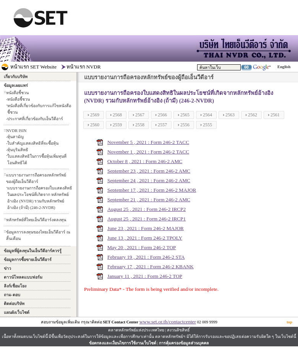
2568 (117, 114)
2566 (162, 114)
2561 (275, 114)
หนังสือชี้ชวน (18, 99)
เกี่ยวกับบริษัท (16, 77)
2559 (117, 124)
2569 (94, 114)
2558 (139, 124)
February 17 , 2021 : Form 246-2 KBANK (150, 266)
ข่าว (7, 268)
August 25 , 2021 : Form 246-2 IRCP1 (146, 219)
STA (180, 257)
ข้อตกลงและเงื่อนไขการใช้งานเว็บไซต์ (122, 343)
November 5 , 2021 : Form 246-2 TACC (148, 142)
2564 (207, 114)
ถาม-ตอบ (12, 295)
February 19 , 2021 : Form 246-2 (141, 257)
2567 (139, 114)
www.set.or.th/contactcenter (167, 322)
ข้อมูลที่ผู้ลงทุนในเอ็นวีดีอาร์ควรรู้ (33, 251)
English (283, 67)
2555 (207, 124)
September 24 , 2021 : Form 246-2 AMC (148, 180)
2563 (230, 114)
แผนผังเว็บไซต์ (16, 312)
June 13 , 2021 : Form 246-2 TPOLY (144, 238)
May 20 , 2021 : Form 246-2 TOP (141, 247)
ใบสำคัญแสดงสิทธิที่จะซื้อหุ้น (32, 143)
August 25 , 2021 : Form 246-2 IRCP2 (146, 209)
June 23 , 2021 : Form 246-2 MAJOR (145, 228)
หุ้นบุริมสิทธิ (17, 150)
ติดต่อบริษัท (14, 304)
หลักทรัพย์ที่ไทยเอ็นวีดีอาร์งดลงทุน (36, 220)
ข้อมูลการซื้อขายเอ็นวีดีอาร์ (28, 260)
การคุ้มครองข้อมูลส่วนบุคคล (184, 343)
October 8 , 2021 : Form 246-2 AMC (144, 161)
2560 (94, 124)
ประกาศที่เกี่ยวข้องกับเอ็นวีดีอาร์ (35, 119)
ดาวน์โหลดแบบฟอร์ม (23, 277)
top (289, 322)
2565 (184, 114)
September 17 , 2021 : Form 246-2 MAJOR (151, 190)
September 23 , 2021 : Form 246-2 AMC (148, 171)
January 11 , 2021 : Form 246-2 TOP (144, 276)
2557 (162, 124)
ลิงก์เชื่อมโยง (15, 286)
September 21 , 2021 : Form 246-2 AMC (148, 199)
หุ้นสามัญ (15, 137)
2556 (184, 124)
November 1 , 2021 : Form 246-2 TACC (148, 152)
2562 (252, 114)
